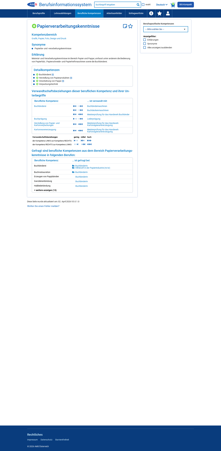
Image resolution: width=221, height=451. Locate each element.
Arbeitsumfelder (114, 13)
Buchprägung (40, 119)
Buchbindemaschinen (97, 106)
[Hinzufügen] (34, 25)
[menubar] (110, 13)
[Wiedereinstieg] (168, 13)
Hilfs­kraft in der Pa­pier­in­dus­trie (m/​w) (92, 168)
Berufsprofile (39, 13)
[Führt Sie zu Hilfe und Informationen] (151, 13)
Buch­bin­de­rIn (81, 166)
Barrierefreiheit (62, 439)
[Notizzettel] (125, 26)
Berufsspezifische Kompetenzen (158, 30)
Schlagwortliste (136, 13)
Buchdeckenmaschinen (98, 110)
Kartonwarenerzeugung (45, 129)
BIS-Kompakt (185, 4)
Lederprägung (93, 119)
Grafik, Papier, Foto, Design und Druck (49, 38)
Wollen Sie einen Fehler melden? (43, 206)
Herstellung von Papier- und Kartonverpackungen (47, 124)
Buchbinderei (40, 106)
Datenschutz (46, 439)
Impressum (32, 439)
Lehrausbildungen (62, 13)
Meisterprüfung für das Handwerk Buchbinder (108, 114)
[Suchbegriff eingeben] (115, 5)
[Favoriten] (130, 26)
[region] (82, 36)
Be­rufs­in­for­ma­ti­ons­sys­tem (65, 4)
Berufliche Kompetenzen (89, 13)
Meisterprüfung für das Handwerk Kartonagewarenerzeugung (102, 124)
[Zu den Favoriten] (159, 13)
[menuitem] (38, 13)
